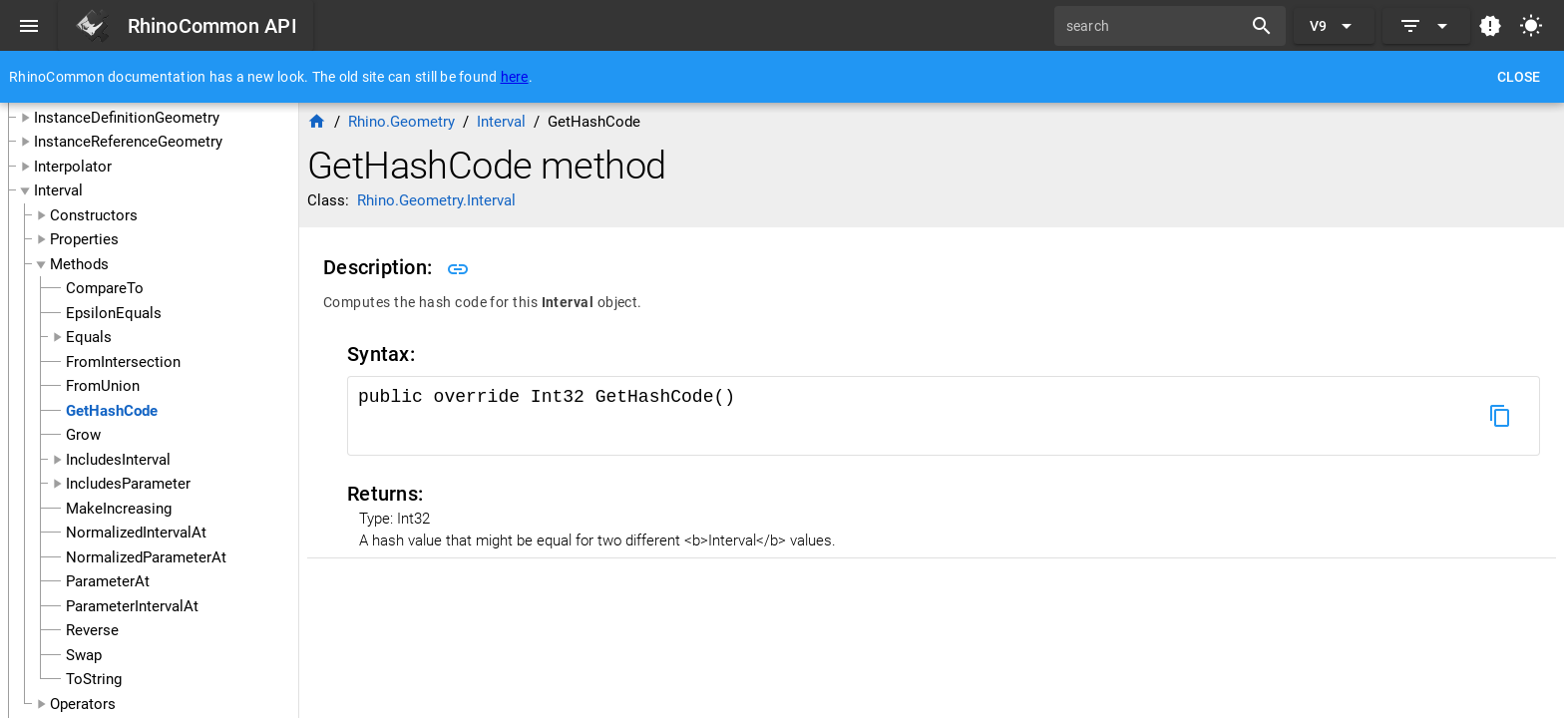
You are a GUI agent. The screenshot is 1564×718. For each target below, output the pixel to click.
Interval (58, 190)
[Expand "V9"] (1334, 26)
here (515, 77)
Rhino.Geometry (401, 122)
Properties (84, 239)
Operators (83, 704)
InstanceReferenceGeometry (128, 142)
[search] (1155, 26)
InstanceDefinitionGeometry (126, 118)
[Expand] (1426, 26)
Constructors (94, 215)
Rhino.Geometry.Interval (436, 200)
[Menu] (29, 26)
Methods (79, 264)
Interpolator (73, 167)
